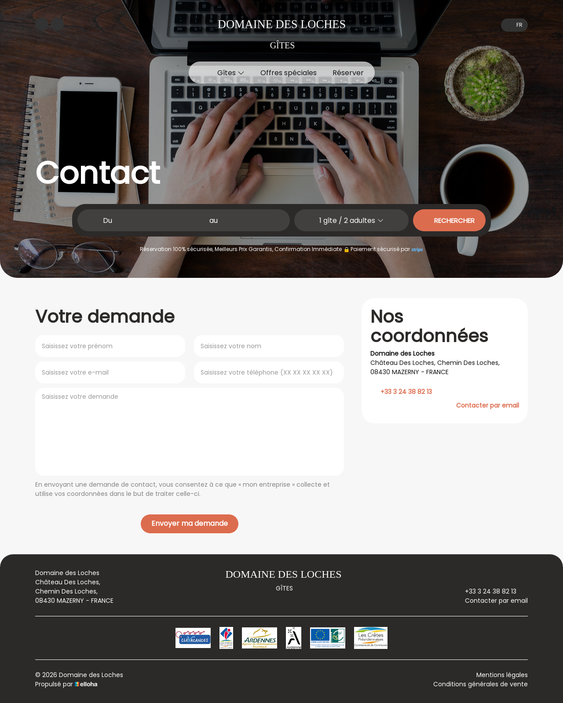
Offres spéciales (288, 73)
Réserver (348, 73)
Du (107, 220)
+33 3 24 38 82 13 (485, 591)
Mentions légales (502, 674)
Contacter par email (487, 405)
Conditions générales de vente (480, 684)
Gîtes (231, 73)
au (213, 220)
